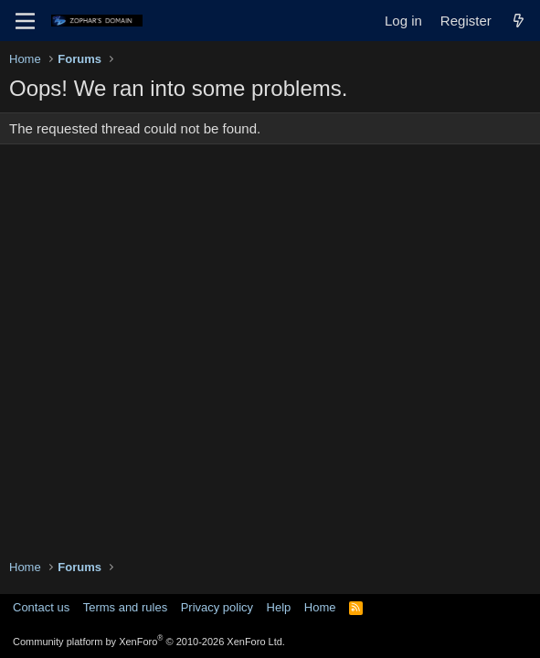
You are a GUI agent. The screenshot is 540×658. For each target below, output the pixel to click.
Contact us (41, 607)
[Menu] (25, 21)
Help (279, 607)
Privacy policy (217, 607)
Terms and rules (125, 607)
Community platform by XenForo (149, 641)
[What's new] (518, 20)
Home (320, 607)
